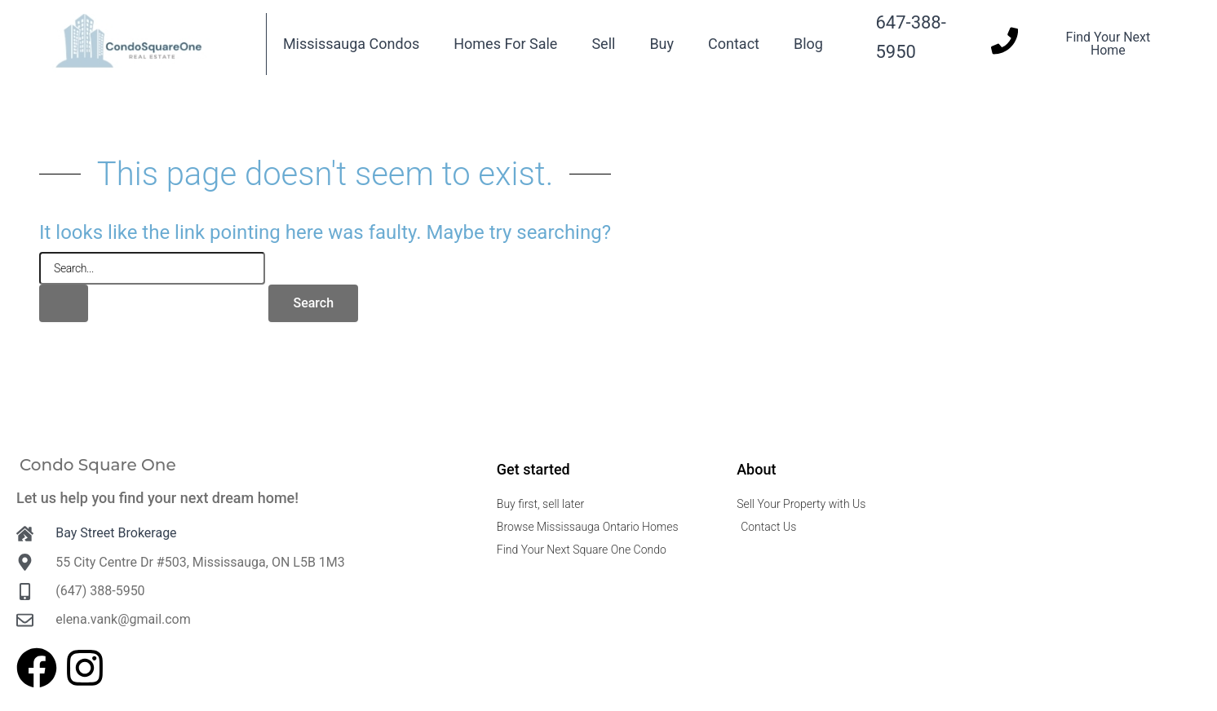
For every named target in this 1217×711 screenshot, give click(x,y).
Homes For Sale (505, 43)
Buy (661, 43)
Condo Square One (98, 465)
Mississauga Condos (351, 43)
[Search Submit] (63, 303)
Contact (733, 43)
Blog (808, 43)
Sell (603, 43)
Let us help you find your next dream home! (157, 497)
